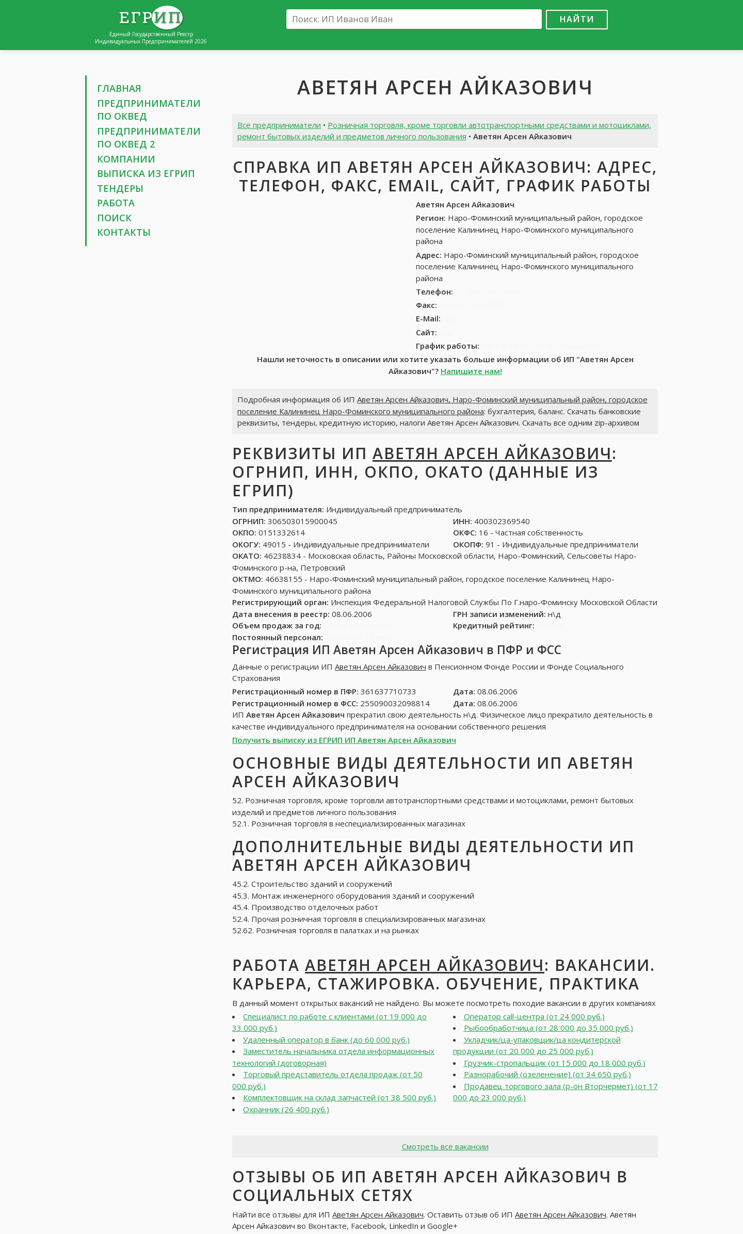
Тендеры (120, 188)
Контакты (124, 232)
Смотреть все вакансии (445, 1146)
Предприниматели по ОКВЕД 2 (149, 138)
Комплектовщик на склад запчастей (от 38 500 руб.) (339, 1097)
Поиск (114, 218)
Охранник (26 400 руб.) (286, 1109)
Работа (116, 203)
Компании (126, 159)
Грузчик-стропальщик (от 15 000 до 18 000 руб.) (554, 1063)
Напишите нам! (471, 371)
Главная (119, 88)
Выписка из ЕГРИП (146, 173)
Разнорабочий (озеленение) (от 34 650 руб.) (547, 1074)
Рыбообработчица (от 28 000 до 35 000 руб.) (548, 1027)
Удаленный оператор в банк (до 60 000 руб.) (326, 1039)
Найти (576, 19)
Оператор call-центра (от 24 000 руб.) (534, 1016)
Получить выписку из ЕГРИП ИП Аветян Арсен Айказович (344, 740)
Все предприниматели (279, 125)
